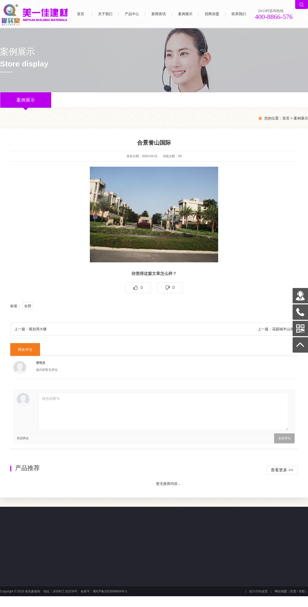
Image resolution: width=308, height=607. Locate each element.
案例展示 (185, 14)
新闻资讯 (158, 14)
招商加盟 (212, 14)
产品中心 (132, 14)
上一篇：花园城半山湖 (276, 329)
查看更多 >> (282, 470)
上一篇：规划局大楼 (30, 329)
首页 (80, 14)
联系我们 (239, 14)
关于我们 (105, 14)
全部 (27, 306)
